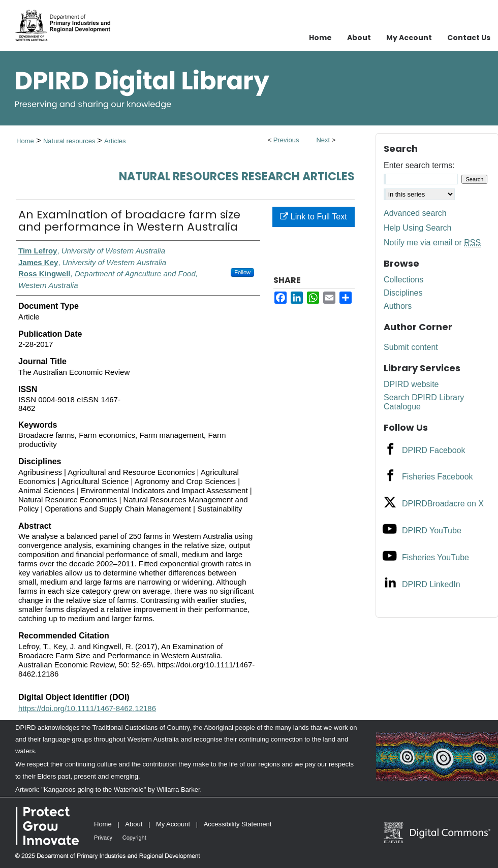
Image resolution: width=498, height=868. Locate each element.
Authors (398, 306)
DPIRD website (411, 384)
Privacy (103, 837)
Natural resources (70, 141)
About (133, 824)
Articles (115, 141)
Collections (403, 279)
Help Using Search (417, 227)
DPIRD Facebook (433, 450)
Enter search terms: (419, 165)
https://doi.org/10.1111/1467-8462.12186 (87, 708)
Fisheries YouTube (435, 557)
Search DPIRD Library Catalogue (424, 402)
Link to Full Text (313, 216)
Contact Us (468, 38)
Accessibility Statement (238, 824)
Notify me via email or (432, 242)
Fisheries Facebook (437, 476)
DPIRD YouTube (431, 530)
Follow (242, 272)
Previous (286, 140)
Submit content (411, 347)
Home (25, 141)
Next (323, 140)
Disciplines (403, 292)
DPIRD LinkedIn (431, 584)
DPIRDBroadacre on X (443, 503)
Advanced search (415, 213)
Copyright (134, 837)
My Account (173, 824)
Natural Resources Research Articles (237, 176)
